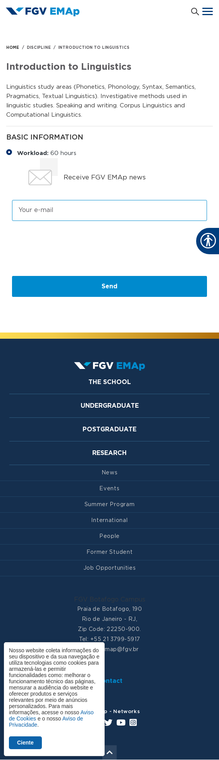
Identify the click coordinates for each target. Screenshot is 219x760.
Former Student (109, 552)
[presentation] (71, 248)
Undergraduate (110, 406)
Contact (109, 681)
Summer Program (109, 504)
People (109, 536)
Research (109, 453)
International (109, 520)
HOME (12, 48)
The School (109, 382)
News (110, 473)
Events (109, 488)
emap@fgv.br (120, 649)
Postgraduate (109, 429)
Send (109, 286)
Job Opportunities (109, 568)
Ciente (25, 742)
